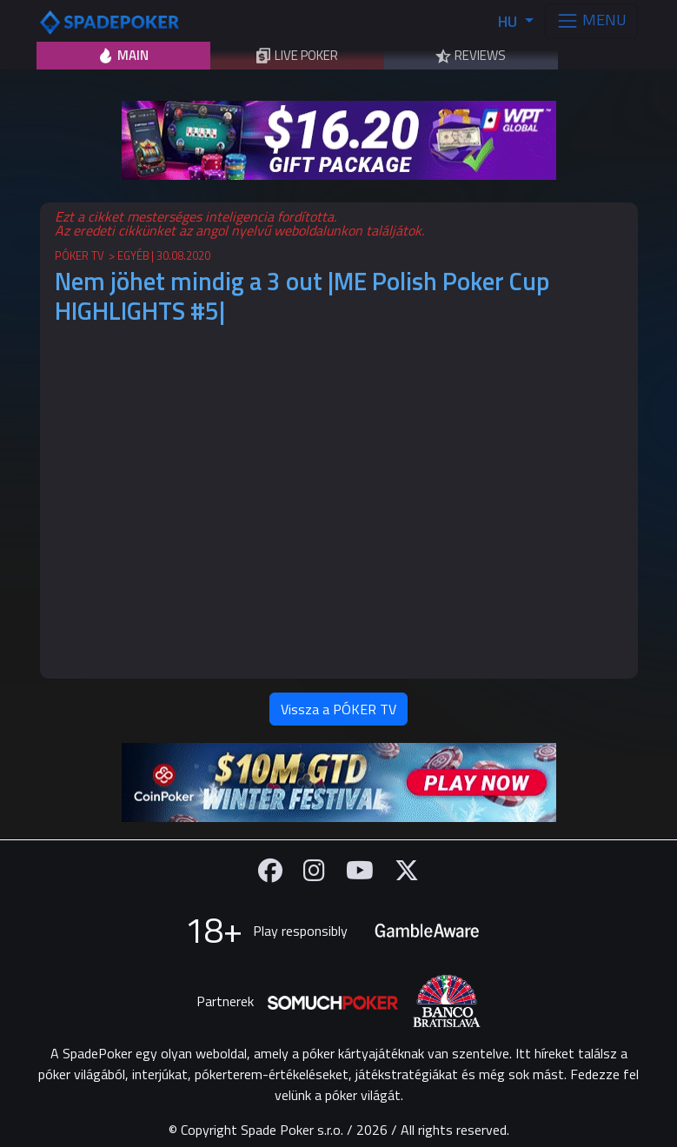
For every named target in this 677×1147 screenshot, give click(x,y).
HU (509, 21)
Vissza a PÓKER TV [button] (338, 709)
